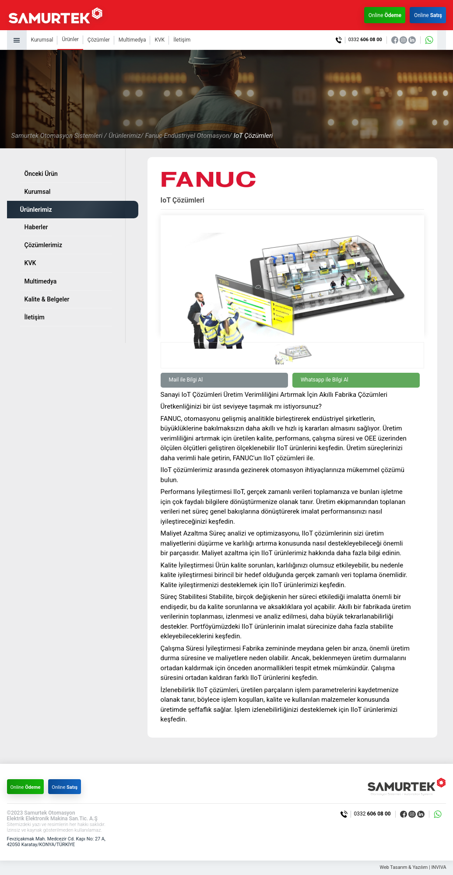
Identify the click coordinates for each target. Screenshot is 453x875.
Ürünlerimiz (36, 209)
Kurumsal (42, 40)
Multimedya (132, 40)
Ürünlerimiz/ (126, 136)
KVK (160, 40)
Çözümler (99, 40)
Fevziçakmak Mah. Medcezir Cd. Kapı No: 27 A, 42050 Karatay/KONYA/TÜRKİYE (57, 841)
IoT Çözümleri (253, 136)
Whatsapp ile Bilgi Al (324, 380)
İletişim (181, 40)
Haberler (36, 227)
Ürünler (70, 39)
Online (384, 15)
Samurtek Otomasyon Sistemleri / (59, 136)
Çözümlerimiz (43, 245)
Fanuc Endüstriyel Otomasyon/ (188, 136)
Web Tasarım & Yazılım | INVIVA (412, 868)
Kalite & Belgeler (47, 299)
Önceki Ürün (41, 173)
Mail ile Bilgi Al (186, 380)
